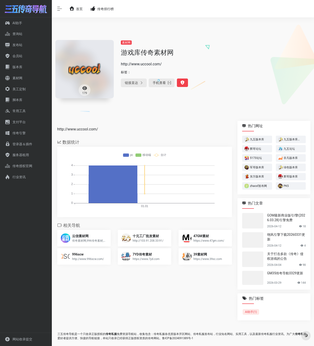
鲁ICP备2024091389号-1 (177, 338)
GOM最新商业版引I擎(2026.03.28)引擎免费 (286, 217)
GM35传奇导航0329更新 (285, 273)
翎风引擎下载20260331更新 (286, 237)
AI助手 (251, 312)
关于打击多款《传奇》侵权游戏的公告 (285, 256)
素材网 (126, 42)
